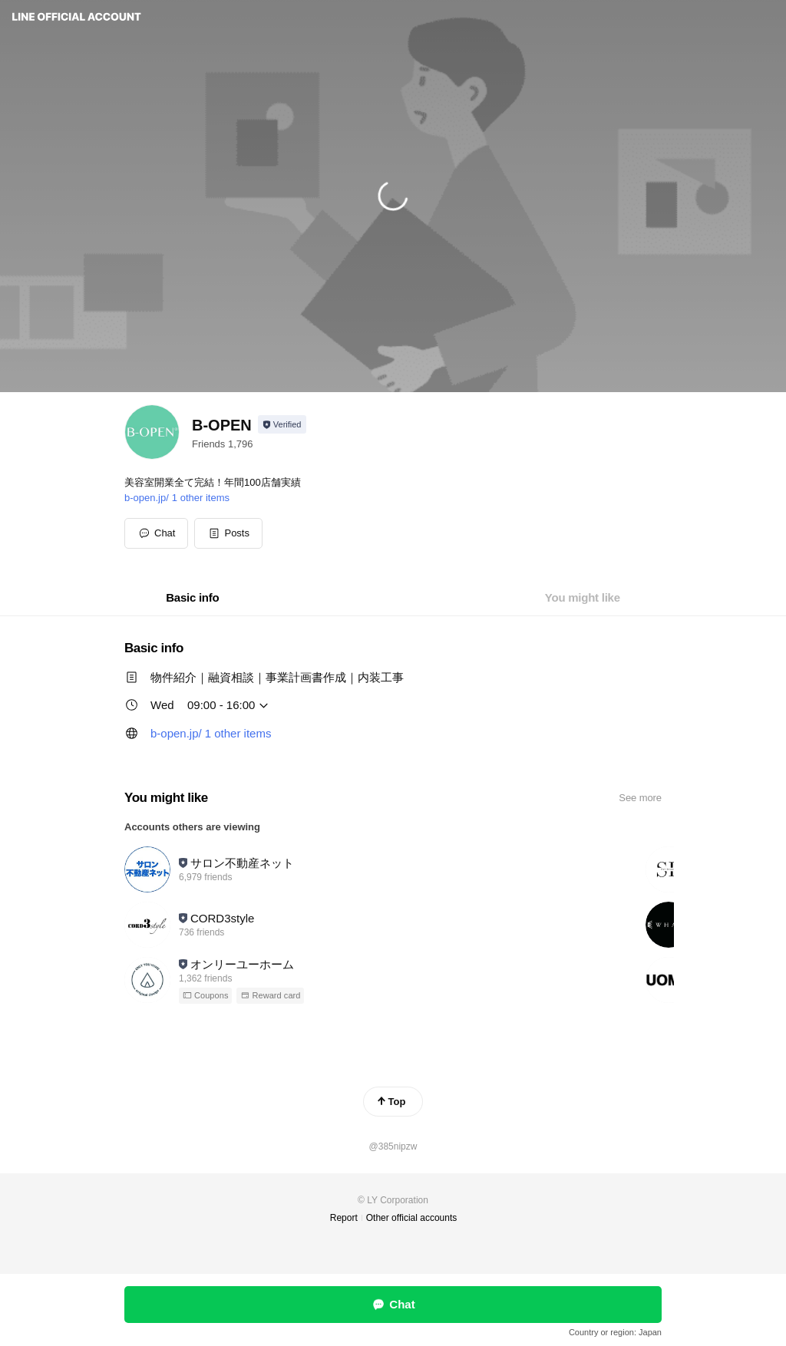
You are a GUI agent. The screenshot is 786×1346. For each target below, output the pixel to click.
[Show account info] (282, 424)
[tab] (192, 597)
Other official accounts (411, 1217)
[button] (228, 533)
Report (344, 1217)
